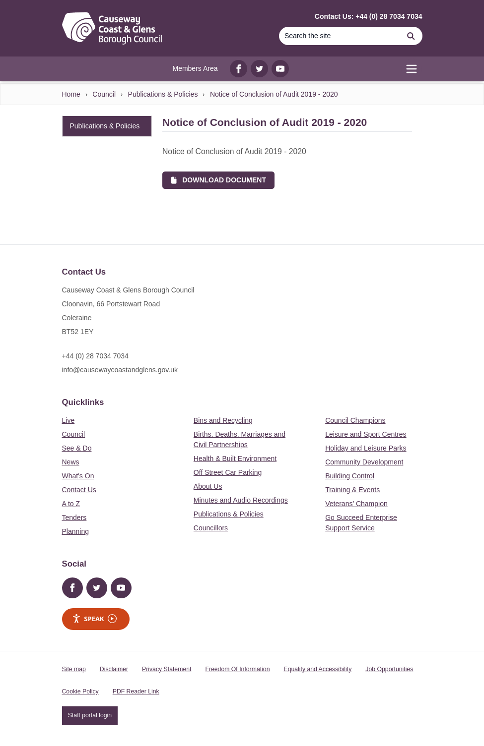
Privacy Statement (166, 669)
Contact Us (79, 490)
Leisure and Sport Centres (365, 434)
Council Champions (355, 420)
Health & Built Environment (235, 458)
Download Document (218, 180)
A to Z (71, 504)
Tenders (74, 517)
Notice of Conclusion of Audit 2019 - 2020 (274, 94)
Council (104, 94)
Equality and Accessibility (317, 669)
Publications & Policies (163, 94)
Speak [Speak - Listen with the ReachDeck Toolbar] (94, 619)
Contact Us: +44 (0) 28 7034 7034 (368, 16)
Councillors (211, 528)
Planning (75, 531)
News (70, 462)
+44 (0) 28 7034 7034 (95, 356)
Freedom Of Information (237, 669)
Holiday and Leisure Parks (365, 448)
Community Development (364, 462)
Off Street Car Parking (228, 472)
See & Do (77, 448)
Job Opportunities (389, 669)
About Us (208, 486)
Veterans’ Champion (356, 504)
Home (71, 94)
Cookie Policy (80, 691)
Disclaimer (114, 669)
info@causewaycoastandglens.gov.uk (120, 370)
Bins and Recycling (223, 420)
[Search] (339, 36)
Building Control (349, 476)
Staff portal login (90, 715)
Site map (74, 669)
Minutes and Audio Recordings (241, 500)
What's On (78, 476)
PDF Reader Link (136, 691)
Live (68, 420)
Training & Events (352, 490)
